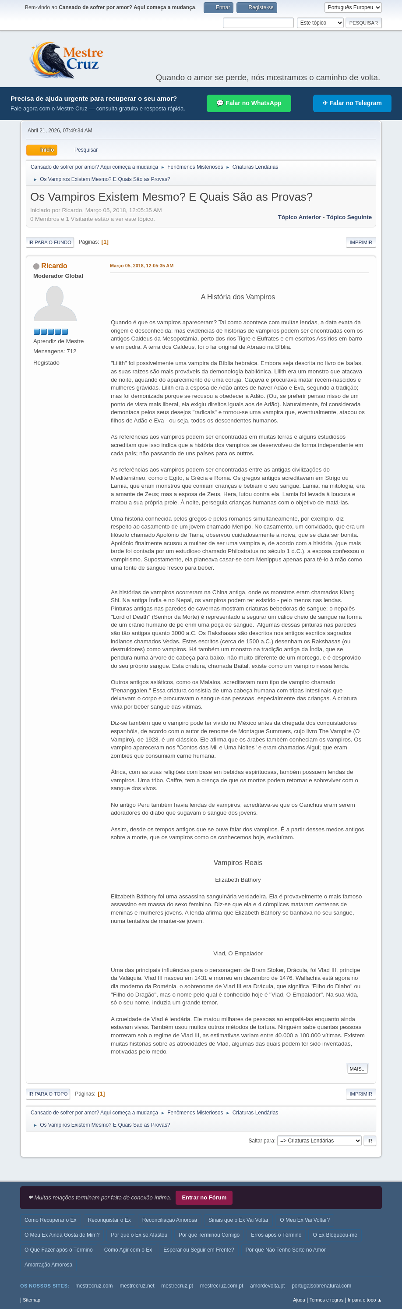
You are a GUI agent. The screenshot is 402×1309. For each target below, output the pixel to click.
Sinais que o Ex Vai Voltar (238, 1220)
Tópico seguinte (349, 217)
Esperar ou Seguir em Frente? (198, 1250)
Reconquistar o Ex (109, 1220)
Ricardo (54, 266)
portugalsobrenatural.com (321, 1286)
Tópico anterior (299, 217)
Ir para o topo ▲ (365, 1299)
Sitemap (31, 1299)
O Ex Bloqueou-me (335, 1235)
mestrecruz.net (137, 1286)
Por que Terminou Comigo (209, 1235)
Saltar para (261, 1141)
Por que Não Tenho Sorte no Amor (286, 1250)
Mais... (357, 1068)
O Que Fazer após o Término (59, 1250)
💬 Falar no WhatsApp (248, 102)
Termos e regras (327, 1299)
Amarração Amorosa (48, 1265)
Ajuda (299, 1299)
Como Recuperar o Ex (51, 1220)
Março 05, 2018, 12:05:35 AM (141, 265)
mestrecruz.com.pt (221, 1286)
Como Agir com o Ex (128, 1250)
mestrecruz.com (94, 1286)
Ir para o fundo (49, 242)
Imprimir (361, 242)
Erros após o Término (276, 1235)
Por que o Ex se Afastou (139, 1235)
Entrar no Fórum (204, 1197)
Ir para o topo (48, 1093)
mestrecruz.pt (177, 1286)
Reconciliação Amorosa (169, 1220)
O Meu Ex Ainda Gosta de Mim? (62, 1235)
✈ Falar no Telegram (352, 102)
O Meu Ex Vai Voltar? (305, 1220)
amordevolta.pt (267, 1286)
